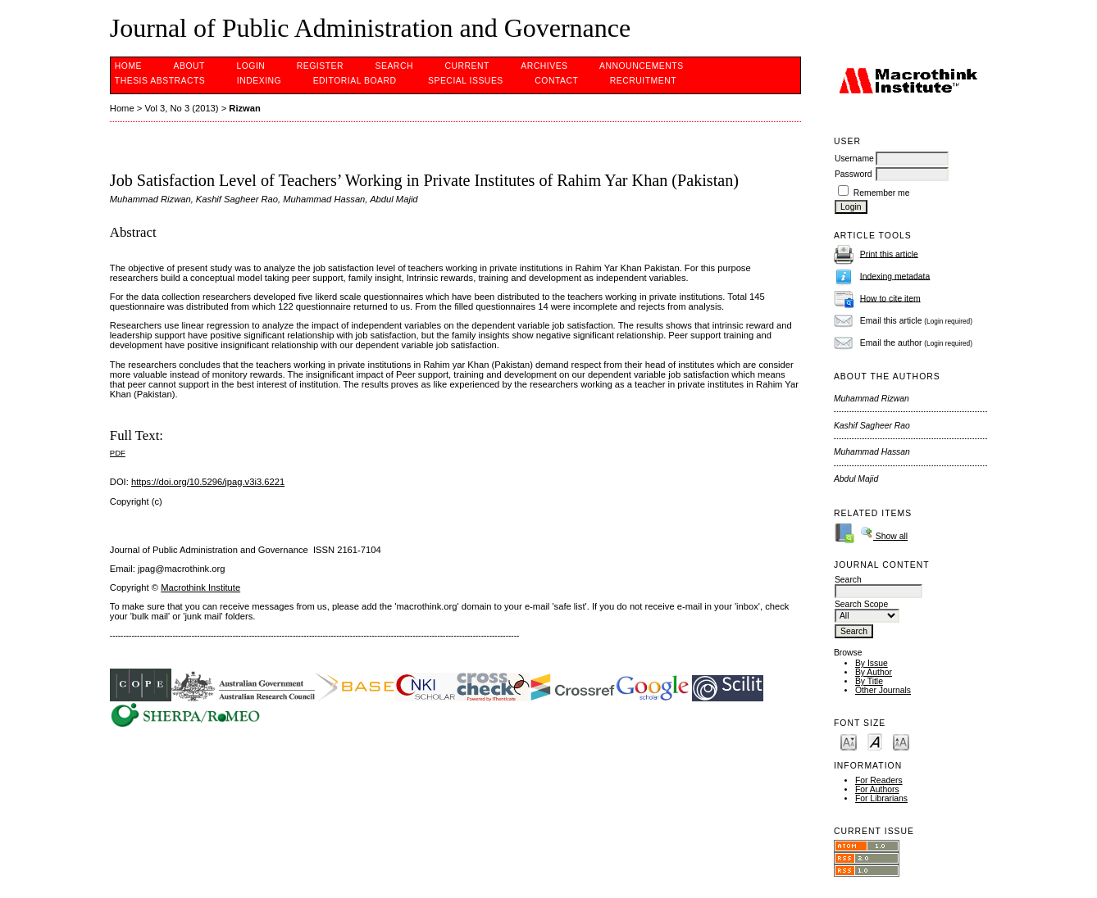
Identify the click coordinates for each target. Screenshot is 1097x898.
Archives (544, 65)
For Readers (879, 780)
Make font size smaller (848, 741)
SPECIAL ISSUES (465, 80)
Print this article (889, 253)
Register (320, 65)
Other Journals (883, 690)
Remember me (881, 192)
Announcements (641, 65)
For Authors (877, 789)
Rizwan (245, 108)
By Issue (871, 663)
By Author (873, 672)
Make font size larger (901, 741)
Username (854, 158)
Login (250, 65)
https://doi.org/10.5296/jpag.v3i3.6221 (207, 482)
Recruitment (643, 80)
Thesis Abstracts (160, 80)
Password (853, 174)
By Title (869, 681)
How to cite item (890, 297)
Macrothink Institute (200, 587)
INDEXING (259, 80)
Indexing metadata (895, 275)
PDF (117, 452)
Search (394, 65)
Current (466, 65)
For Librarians (881, 798)
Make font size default (875, 741)
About (189, 65)
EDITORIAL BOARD (355, 80)
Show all (884, 536)
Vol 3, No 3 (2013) (181, 108)
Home (128, 65)
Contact (556, 80)
